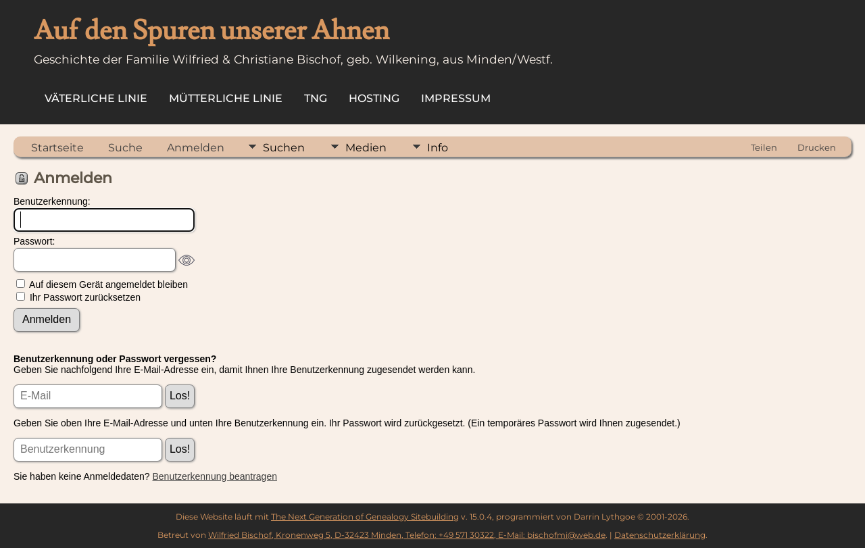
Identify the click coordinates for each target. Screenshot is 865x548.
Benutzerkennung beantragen (215, 476)
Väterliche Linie (96, 98)
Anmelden (195, 147)
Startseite (57, 147)
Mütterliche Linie (225, 98)
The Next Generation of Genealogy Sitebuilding (365, 517)
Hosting (374, 98)
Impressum (456, 98)
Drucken (816, 147)
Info (437, 147)
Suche (125, 147)
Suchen (284, 147)
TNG (315, 98)
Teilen (764, 147)
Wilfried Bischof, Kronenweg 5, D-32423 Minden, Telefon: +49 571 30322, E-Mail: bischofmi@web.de (407, 535)
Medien (366, 147)
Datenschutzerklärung (660, 535)
